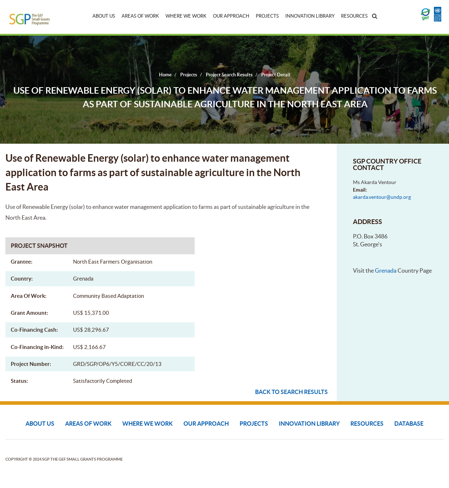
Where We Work (186, 16)
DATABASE (408, 423)
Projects (267, 16)
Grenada (385, 270)
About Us (103, 16)
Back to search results (291, 392)
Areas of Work (140, 16)
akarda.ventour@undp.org (382, 197)
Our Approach (231, 16)
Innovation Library (310, 16)
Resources (354, 16)
